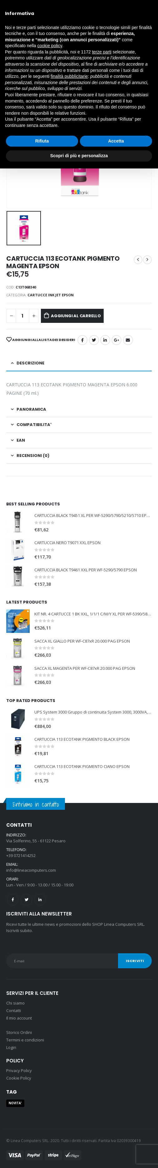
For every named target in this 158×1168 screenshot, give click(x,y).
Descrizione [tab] (30, 363)
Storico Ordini (19, 1032)
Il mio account (19, 1018)
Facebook (82, 340)
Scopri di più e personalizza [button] (79, 155)
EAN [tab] (21, 440)
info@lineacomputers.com (31, 870)
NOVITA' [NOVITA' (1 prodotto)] (15, 1103)
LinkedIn (105, 340)
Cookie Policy (18, 1078)
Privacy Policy (19, 1070)
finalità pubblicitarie (69, 76)
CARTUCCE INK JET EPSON (50, 295)
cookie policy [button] (49, 45)
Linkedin (40, 899)
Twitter (26, 899)
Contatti (13, 1010)
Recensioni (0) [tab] (33, 456)
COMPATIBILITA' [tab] (34, 425)
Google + (116, 340)
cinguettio (94, 340)
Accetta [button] (116, 140)
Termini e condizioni (25, 1040)
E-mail (128, 340)
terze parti (101, 51)
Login (11, 1047)
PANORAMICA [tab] (31, 409)
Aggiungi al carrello (76, 316)
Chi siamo (15, 1003)
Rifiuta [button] (42, 140)
